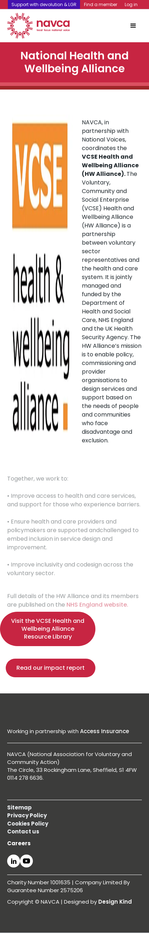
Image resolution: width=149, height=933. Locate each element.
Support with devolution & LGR (43, 4)
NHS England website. (97, 613)
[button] (133, 25)
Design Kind (115, 901)
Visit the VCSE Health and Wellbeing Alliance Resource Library (47, 629)
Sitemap (19, 807)
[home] (38, 26)
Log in (131, 4)
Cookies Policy (27, 823)
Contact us (23, 831)
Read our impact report (50, 668)
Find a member (100, 4)
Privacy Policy (27, 815)
